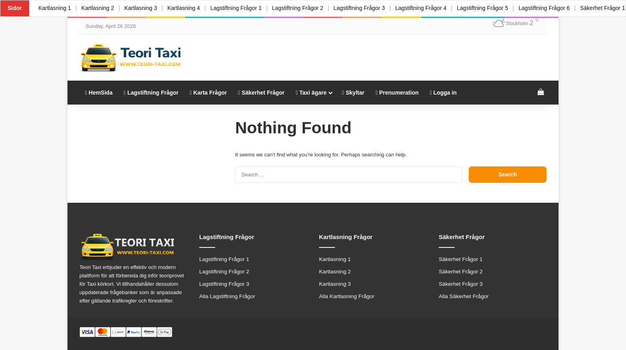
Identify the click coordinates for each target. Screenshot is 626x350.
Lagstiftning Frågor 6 (550, 8)
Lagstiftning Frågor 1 (238, 8)
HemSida (99, 92)
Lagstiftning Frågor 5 (487, 8)
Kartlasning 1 (55, 8)
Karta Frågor (208, 92)
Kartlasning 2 (98, 8)
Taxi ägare (311, 92)
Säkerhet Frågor (261, 92)
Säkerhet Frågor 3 (461, 284)
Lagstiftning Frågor (151, 92)
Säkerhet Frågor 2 (461, 272)
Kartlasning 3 (142, 8)
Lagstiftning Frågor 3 (363, 8)
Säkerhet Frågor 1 (461, 259)
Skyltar (353, 92)
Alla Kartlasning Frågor (346, 296)
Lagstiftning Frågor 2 (301, 8)
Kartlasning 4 (186, 8)
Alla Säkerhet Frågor (464, 296)
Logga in (443, 92)
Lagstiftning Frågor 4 (425, 8)
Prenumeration (397, 92)
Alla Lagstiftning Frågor (227, 296)
